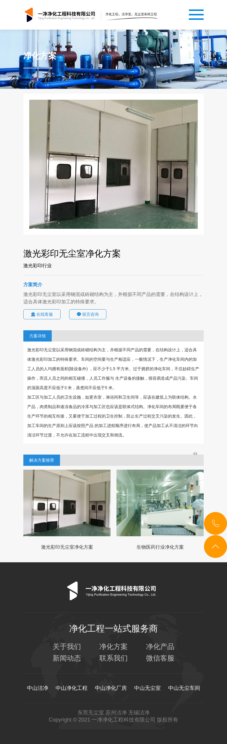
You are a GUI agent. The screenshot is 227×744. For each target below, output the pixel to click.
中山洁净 (37, 688)
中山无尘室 (147, 688)
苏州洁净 (116, 713)
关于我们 (67, 647)
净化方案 (113, 647)
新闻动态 (67, 658)
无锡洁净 (139, 713)
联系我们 (113, 658)
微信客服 (160, 658)
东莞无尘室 (90, 713)
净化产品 (160, 647)
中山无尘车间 (184, 688)
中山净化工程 (71, 688)
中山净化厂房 (111, 688)
